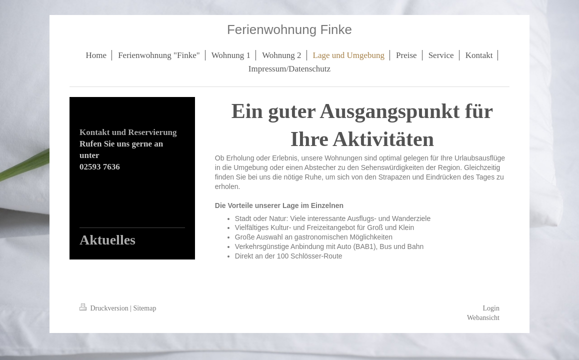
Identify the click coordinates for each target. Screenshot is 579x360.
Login (491, 308)
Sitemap (145, 308)
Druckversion (105, 308)
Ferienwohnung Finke (289, 29)
